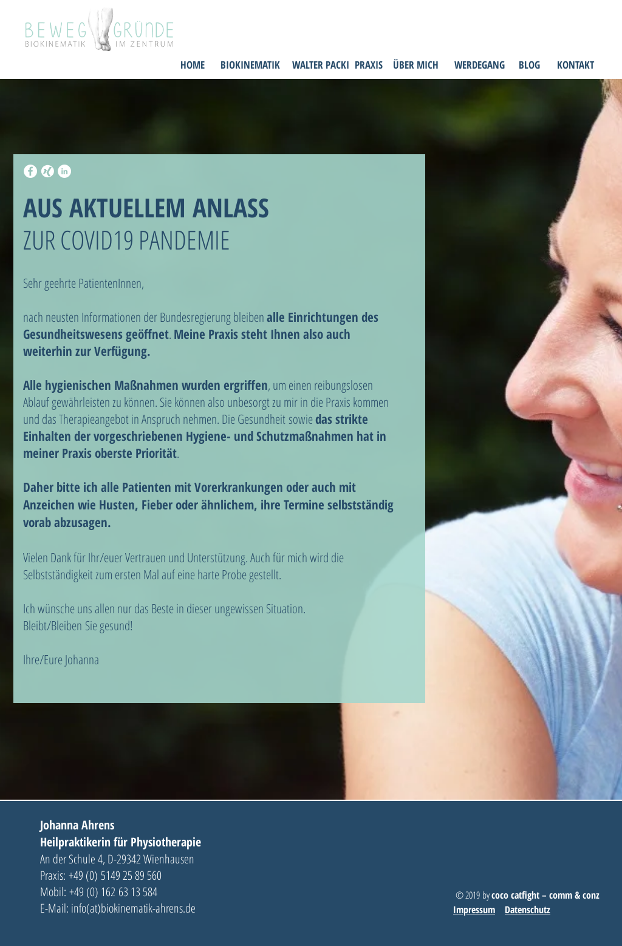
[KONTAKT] (575, 64)
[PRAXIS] (368, 64)
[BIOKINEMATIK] (250, 64)
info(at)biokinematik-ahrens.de (135, 908)
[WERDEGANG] (479, 64)
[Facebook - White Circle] (30, 171)
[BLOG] (529, 64)
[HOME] (192, 64)
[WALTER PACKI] (320, 64)
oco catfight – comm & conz (548, 895)
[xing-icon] (47, 171)
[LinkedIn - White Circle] (64, 171)
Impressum (474, 909)
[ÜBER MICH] (415, 64)
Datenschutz (527, 909)
